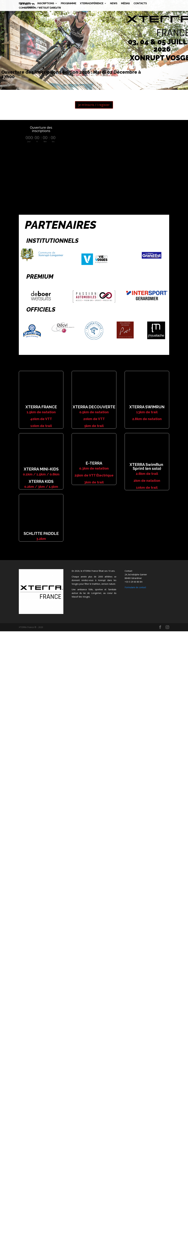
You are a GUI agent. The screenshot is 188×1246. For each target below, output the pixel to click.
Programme (68, 3)
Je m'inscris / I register (94, 105)
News (113, 3)
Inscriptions (45, 3)
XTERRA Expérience (91, 3)
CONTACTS (140, 3)
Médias (125, 3)
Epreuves (25, 3)
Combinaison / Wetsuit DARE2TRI (40, 8)
